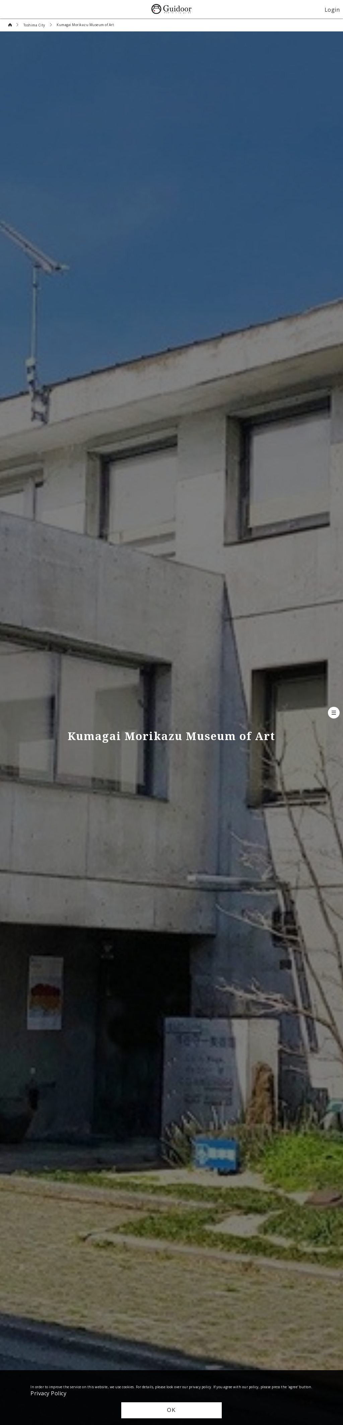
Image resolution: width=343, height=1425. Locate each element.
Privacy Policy (48, 1393)
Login (332, 9)
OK (171, 1410)
